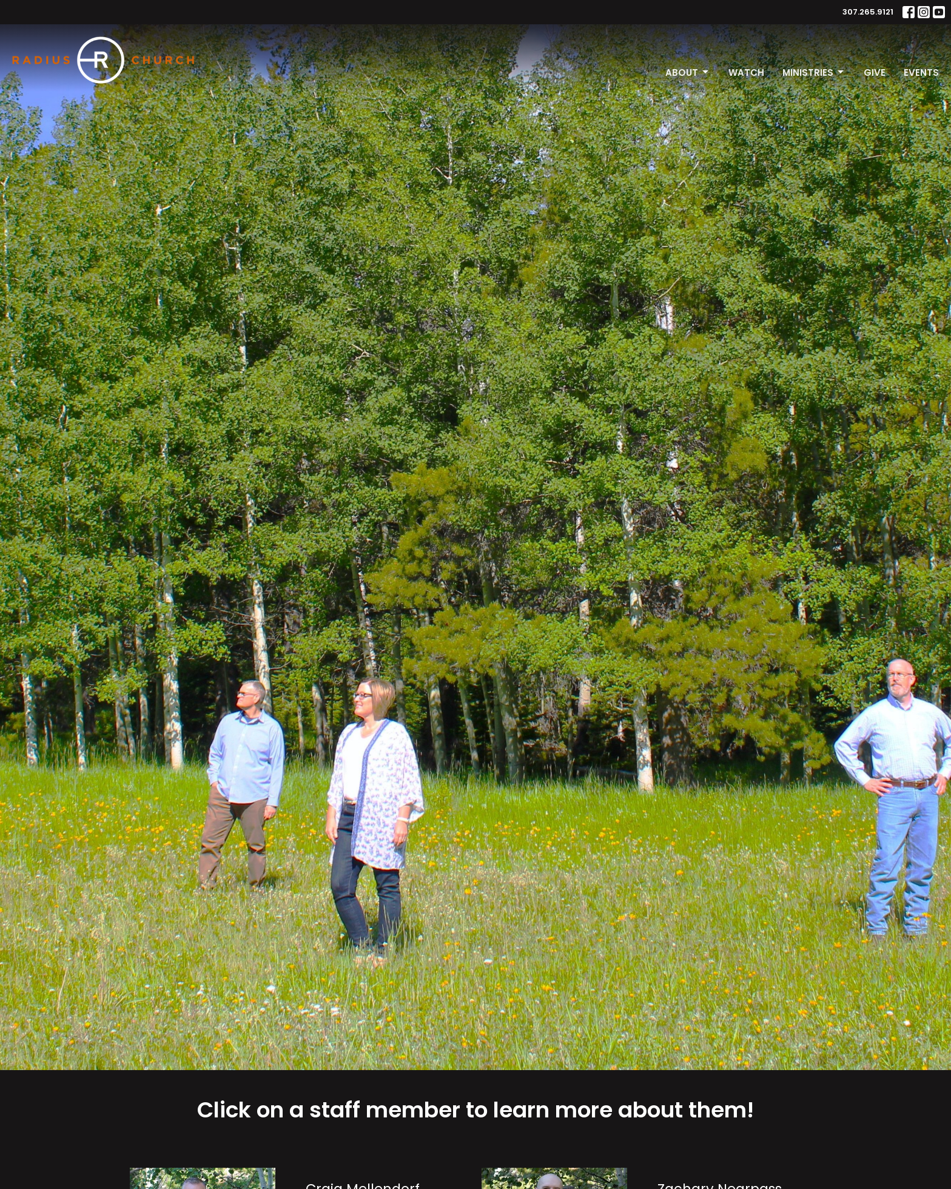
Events (921, 72)
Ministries (813, 72)
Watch (746, 72)
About (687, 72)
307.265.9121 (867, 12)
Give (874, 72)
